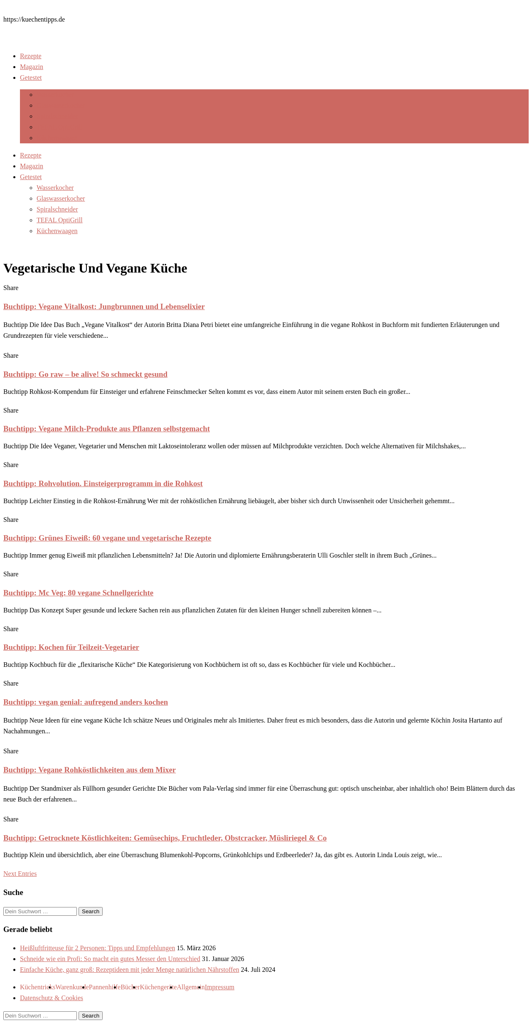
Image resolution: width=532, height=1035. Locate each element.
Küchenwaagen (57, 137)
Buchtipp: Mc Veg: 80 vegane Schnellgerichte (78, 592)
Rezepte (31, 55)
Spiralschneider (57, 116)
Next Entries (20, 873)
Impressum (219, 987)
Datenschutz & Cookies (51, 997)
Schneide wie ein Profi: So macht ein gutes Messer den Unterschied (110, 958)
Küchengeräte (158, 987)
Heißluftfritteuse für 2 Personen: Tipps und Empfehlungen (97, 947)
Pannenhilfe (105, 987)
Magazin (31, 66)
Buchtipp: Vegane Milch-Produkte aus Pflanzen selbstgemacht (106, 428)
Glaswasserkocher (61, 105)
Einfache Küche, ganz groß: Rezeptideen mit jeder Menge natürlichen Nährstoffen (129, 969)
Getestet (31, 77)
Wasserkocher (55, 94)
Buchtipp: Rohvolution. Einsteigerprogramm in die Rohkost (103, 483)
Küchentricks (37, 987)
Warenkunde (72, 987)
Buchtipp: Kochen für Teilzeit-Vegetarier (71, 647)
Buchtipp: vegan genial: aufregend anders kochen (85, 702)
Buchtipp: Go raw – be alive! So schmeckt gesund (85, 374)
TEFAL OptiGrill (60, 126)
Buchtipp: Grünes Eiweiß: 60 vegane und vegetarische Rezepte (107, 537)
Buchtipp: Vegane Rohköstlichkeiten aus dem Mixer (89, 769)
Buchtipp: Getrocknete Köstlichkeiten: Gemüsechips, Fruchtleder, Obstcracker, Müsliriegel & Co (165, 837)
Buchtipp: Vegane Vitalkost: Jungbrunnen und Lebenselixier (104, 306)
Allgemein (191, 987)
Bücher (130, 987)
